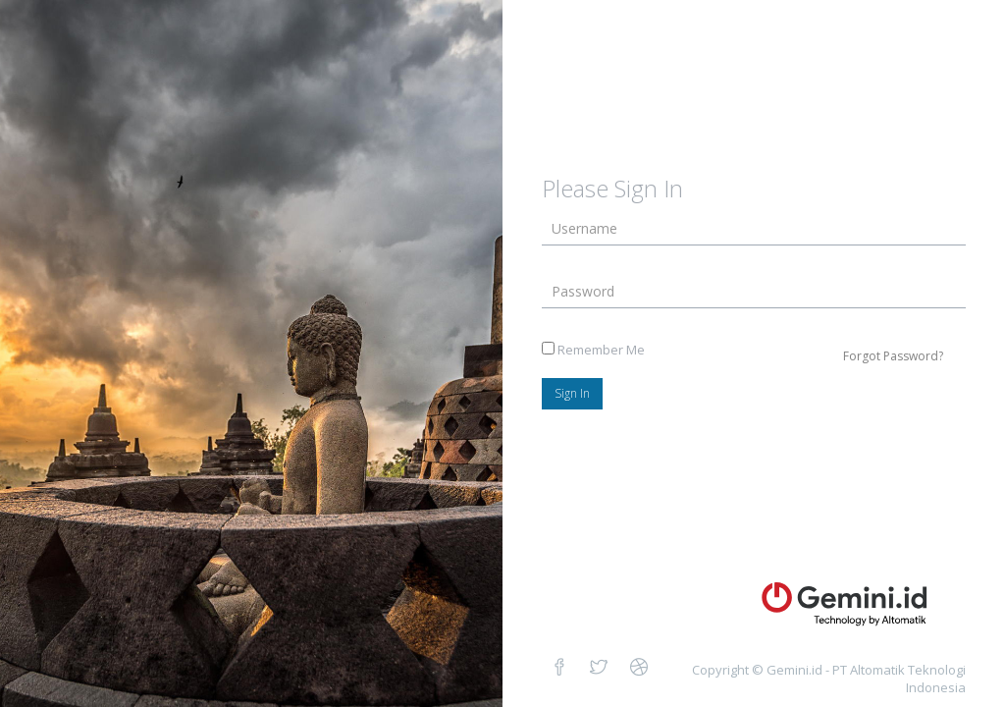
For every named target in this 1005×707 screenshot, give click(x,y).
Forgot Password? (893, 356)
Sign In (572, 393)
